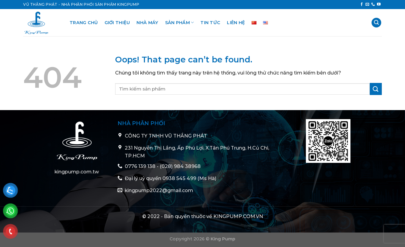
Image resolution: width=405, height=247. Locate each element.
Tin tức (210, 22)
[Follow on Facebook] (361, 4)
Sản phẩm (179, 22)
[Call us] (373, 4)
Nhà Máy (147, 22)
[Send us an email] (367, 4)
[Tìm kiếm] (376, 23)
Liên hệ (236, 22)
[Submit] (376, 89)
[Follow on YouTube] (379, 4)
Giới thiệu (117, 22)
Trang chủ (84, 22)
